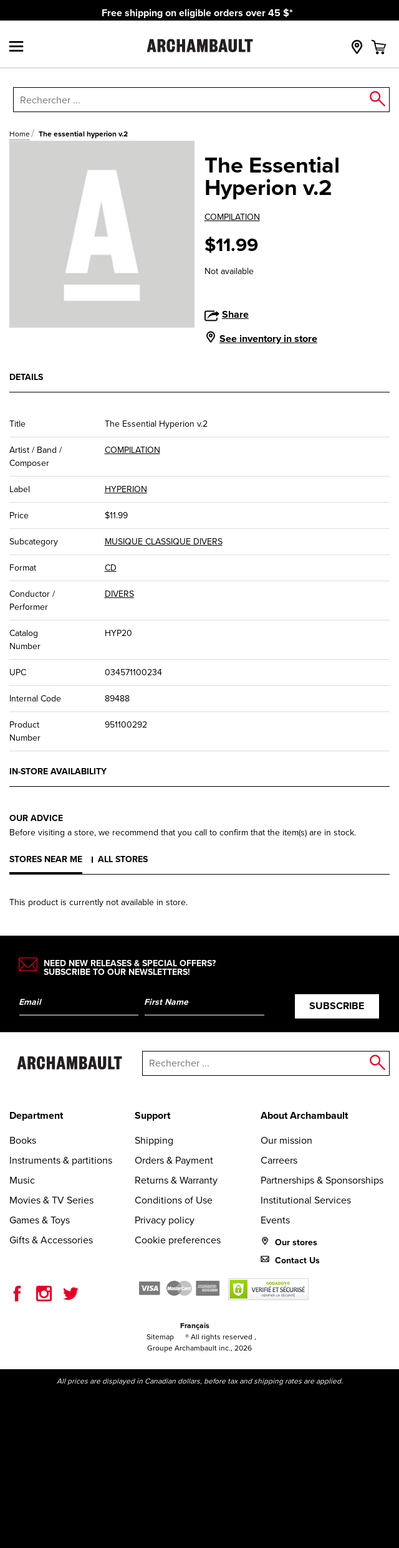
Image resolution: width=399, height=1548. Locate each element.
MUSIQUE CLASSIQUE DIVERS (164, 541)
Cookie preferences (178, 1240)
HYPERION (126, 489)
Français (194, 1325)
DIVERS (119, 594)
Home (19, 134)
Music (22, 1180)
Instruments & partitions (60, 1160)
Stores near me (45, 859)
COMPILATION (232, 217)
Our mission (286, 1140)
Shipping (154, 1140)
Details (26, 377)
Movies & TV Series (51, 1200)
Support (152, 1115)
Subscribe (336, 1006)
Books (22, 1140)
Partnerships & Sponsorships (322, 1180)
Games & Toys (39, 1220)
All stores (123, 859)
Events (275, 1220)
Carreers (279, 1160)
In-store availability (58, 771)
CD (111, 567)
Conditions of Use (174, 1200)
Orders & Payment (174, 1160)
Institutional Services (306, 1200)
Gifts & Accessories (51, 1240)
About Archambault (304, 1115)
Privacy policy (165, 1220)
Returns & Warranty (176, 1180)
